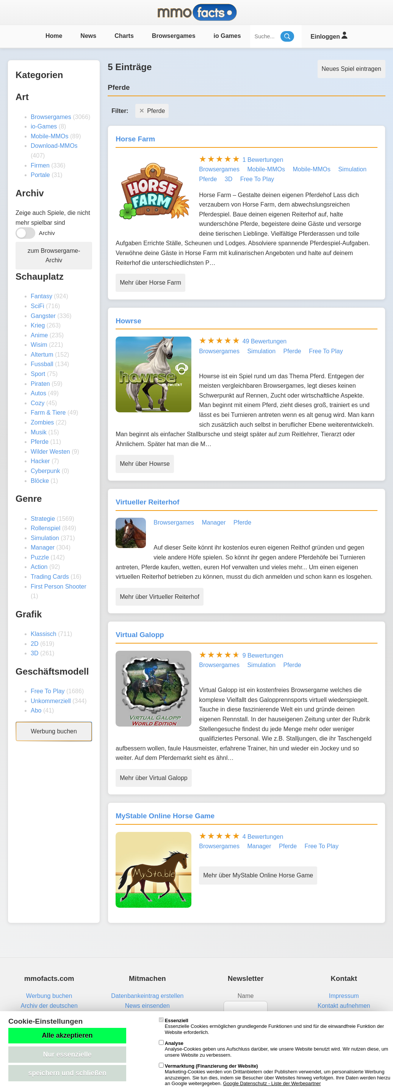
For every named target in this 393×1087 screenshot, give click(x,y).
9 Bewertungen (263, 655)
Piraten (40, 384)
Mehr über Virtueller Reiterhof (159, 597)
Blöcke (40, 481)
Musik (39, 432)
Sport (38, 374)
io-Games (44, 126)
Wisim (39, 344)
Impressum (344, 996)
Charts (124, 36)
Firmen (40, 165)
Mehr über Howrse (145, 463)
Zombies (42, 422)
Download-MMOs (54, 146)
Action (39, 567)
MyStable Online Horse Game (165, 816)
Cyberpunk (45, 471)
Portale (40, 175)
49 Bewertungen (265, 341)
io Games (227, 36)
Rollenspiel (45, 528)
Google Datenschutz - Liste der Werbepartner (272, 1083)
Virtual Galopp (140, 635)
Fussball (42, 364)
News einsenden (147, 1005)
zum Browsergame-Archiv (54, 255)
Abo (36, 710)
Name (246, 996)
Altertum (42, 354)
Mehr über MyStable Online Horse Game (258, 875)
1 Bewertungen (263, 160)
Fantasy (41, 296)
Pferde (40, 442)
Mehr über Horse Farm (150, 282)
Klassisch (43, 634)
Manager (43, 547)
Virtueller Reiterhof (147, 502)
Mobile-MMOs (50, 136)
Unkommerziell (51, 701)
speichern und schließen (67, 1073)
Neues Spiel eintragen (351, 69)
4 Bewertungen (263, 836)
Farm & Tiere (48, 412)
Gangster (43, 316)
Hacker (40, 461)
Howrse (128, 321)
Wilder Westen (50, 451)
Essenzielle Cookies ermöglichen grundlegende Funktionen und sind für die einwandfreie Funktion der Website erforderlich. (271, 1026)
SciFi (37, 306)
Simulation (45, 538)
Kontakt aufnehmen (344, 1005)
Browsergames (174, 36)
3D (34, 653)
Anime (39, 335)
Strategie (43, 518)
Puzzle (40, 557)
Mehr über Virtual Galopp (153, 778)
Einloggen (329, 35)
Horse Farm (135, 139)
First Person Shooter (58, 586)
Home (53, 36)
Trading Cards (50, 576)
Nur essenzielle (67, 1054)
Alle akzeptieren (67, 1035)
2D (34, 644)
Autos (38, 393)
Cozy (37, 403)
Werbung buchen (54, 731)
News (88, 36)
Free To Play (48, 691)
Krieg (38, 325)
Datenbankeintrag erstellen (147, 996)
